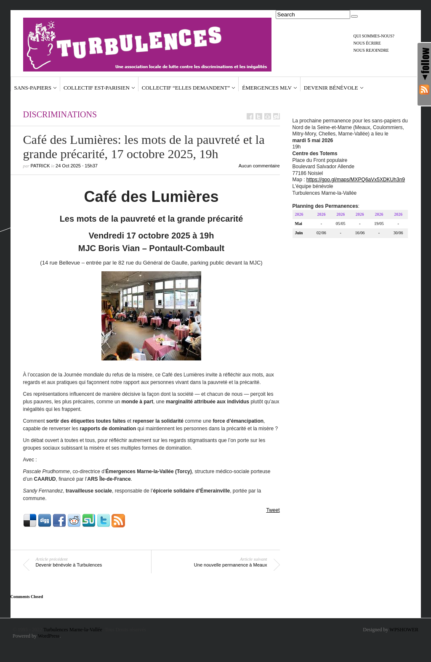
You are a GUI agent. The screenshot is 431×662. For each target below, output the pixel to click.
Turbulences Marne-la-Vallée (72, 630)
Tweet (272, 510)
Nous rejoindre (371, 50)
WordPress (49, 636)
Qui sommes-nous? (374, 36)
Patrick (40, 165)
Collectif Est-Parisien (97, 88)
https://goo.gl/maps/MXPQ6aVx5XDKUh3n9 (355, 181)
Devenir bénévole (331, 88)
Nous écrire (367, 43)
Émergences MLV (267, 88)
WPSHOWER (403, 630)
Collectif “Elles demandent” (186, 88)
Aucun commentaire (259, 165)
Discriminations (60, 114)
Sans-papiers (32, 88)
